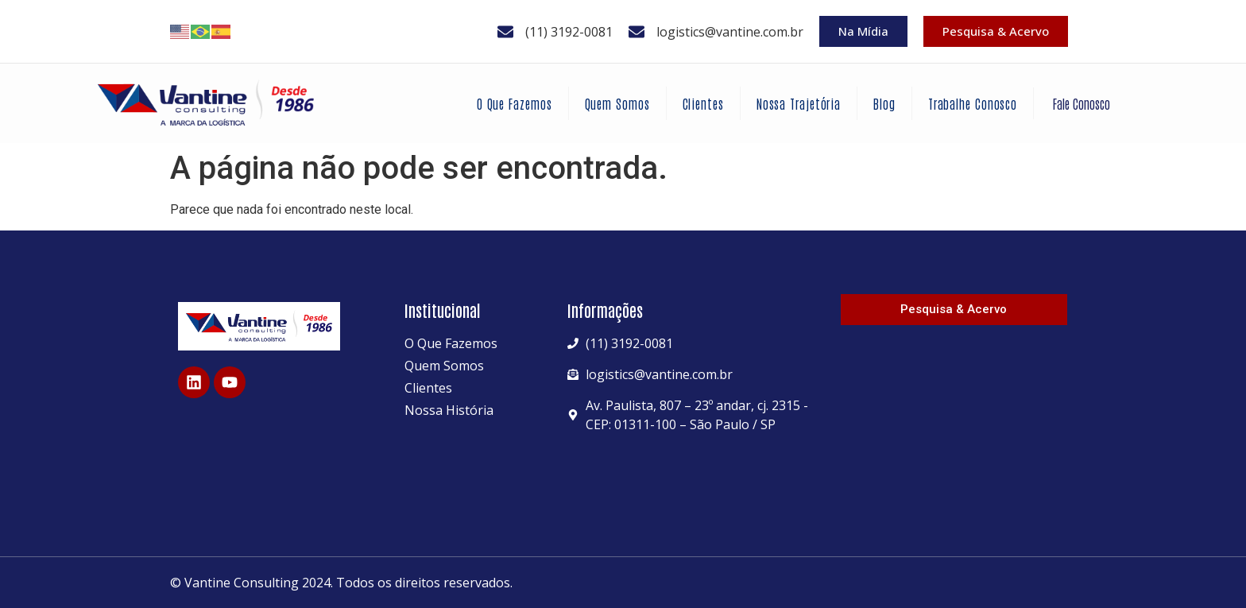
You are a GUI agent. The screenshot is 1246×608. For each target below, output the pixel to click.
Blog (884, 103)
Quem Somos (617, 103)
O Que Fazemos (514, 103)
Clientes (703, 103)
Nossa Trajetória (798, 103)
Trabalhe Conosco (972, 103)
